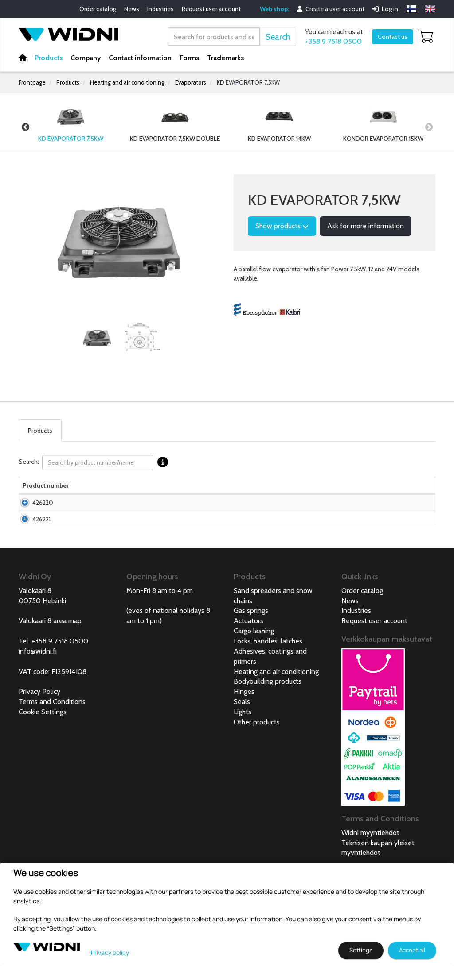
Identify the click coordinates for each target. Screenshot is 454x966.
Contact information (140, 58)
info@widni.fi (38, 695)
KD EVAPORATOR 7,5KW (248, 82)
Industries (160, 9)
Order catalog (97, 9)
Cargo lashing (254, 675)
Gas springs (251, 654)
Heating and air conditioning (127, 82)
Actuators (248, 665)
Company (85, 58)
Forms (189, 58)
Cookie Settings (43, 756)
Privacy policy (110, 952)
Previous (25, 127)
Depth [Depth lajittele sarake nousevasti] (180, 494)
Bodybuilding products (267, 725)
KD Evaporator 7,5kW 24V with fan (79, 554)
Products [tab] (40, 431)
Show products (282, 226)
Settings (360, 950)
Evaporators (190, 82)
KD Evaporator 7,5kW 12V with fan (84, 516)
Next (428, 127)
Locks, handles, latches (268, 685)
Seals (242, 746)
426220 (33, 520)
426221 (32, 554)
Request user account (211, 9)
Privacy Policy (39, 735)
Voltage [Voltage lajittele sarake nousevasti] (238, 494)
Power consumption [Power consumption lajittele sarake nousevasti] (275, 489)
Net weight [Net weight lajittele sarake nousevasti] (206, 489)
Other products (257, 766)
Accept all (412, 950)
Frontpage (32, 82)
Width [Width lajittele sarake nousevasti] (124, 494)
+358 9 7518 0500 (333, 41)
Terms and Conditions (52, 746)
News (131, 9)
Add (409, 520)
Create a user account (330, 9)
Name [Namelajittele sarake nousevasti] (67, 494)
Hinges (244, 735)
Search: (95, 462)
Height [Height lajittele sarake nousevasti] (154, 494)
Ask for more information (365, 226)
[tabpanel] (97, 338)
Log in (385, 9)
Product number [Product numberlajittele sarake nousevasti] (34, 489)
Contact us (392, 37)
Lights (242, 756)
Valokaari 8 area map (50, 665)
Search (278, 37)
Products (49, 58)
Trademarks (225, 58)
